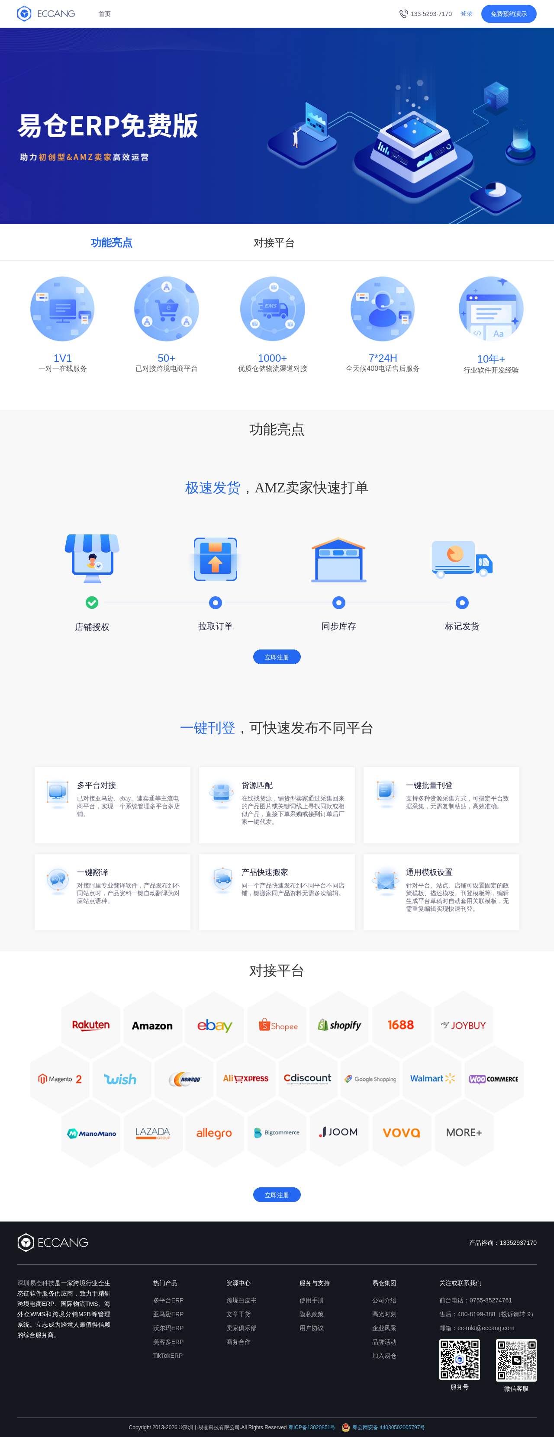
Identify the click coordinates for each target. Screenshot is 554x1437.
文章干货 (238, 1314)
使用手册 (312, 1300)
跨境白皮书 (241, 1300)
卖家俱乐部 (241, 1327)
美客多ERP (168, 1341)
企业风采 (384, 1327)
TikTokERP (168, 1355)
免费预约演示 (509, 13)
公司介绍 (384, 1300)
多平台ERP (168, 1300)
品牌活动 (384, 1341)
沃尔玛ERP (168, 1327)
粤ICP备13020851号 (311, 1427)
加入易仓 (384, 1355)
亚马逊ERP (168, 1314)
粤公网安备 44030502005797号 (383, 1427)
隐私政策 (312, 1314)
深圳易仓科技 (36, 1282)
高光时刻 (384, 1314)
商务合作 (238, 1341)
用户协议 (312, 1327)
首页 (105, 13)
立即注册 (277, 657)
